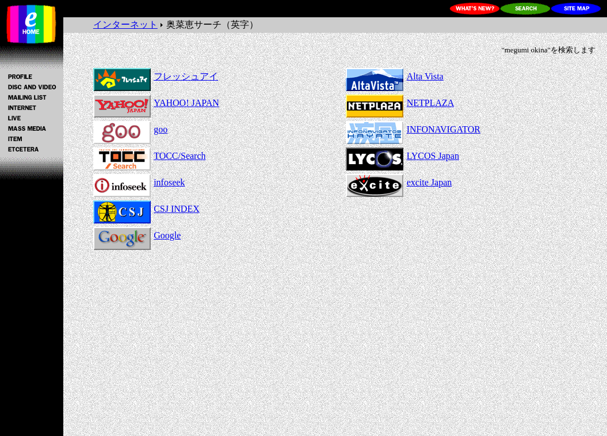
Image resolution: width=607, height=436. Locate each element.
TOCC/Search (179, 156)
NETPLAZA (431, 103)
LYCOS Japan (433, 156)
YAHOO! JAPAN (186, 103)
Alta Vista (425, 76)
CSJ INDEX (177, 209)
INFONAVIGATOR (443, 129)
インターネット (125, 24)
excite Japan (429, 182)
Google (167, 235)
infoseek (169, 182)
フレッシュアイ (186, 76)
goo (160, 129)
